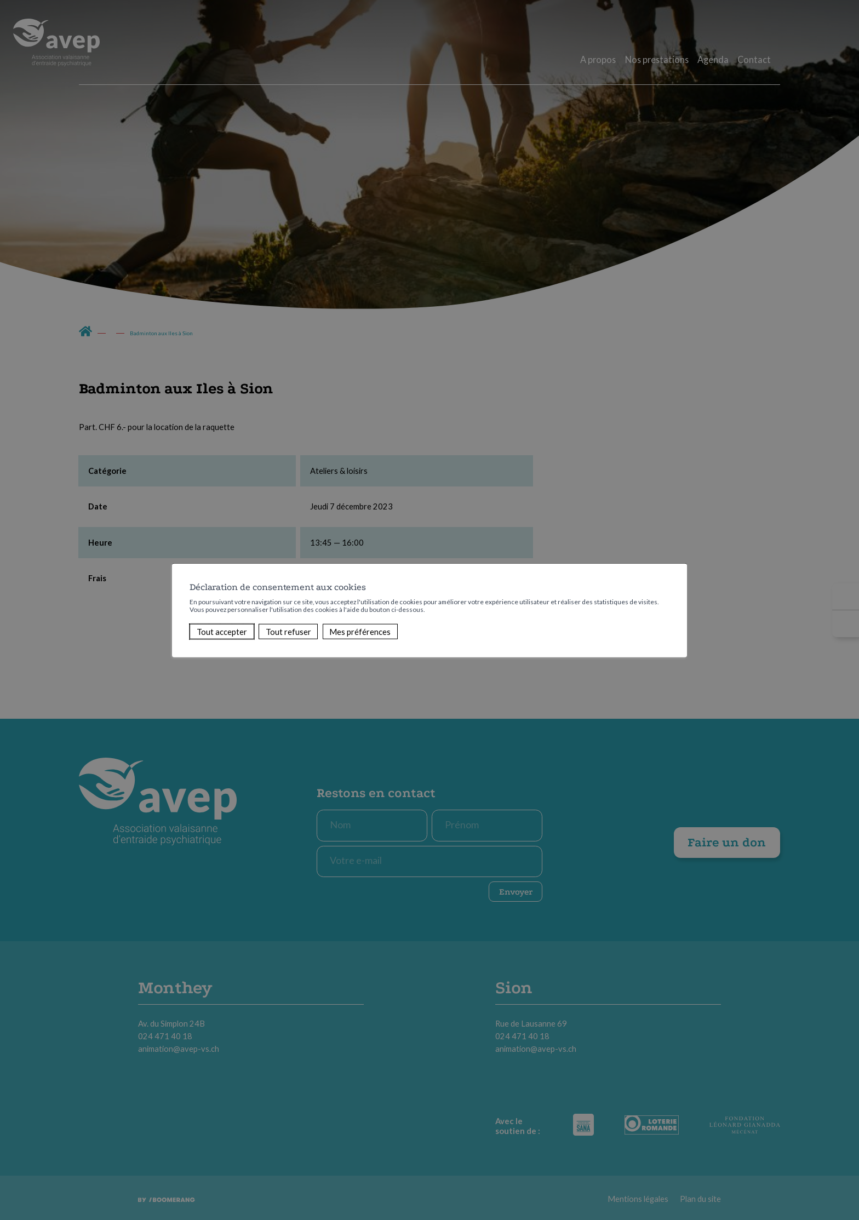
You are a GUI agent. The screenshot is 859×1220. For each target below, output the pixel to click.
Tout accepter (222, 632)
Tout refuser (288, 632)
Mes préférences (360, 632)
